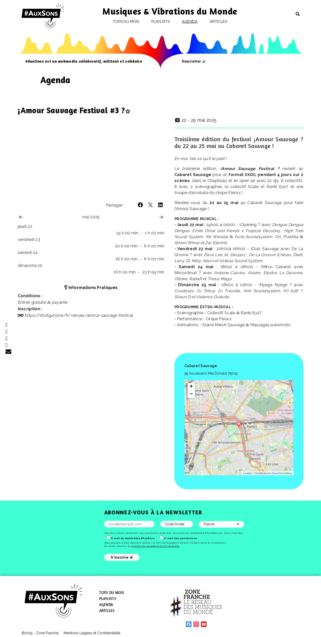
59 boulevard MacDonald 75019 (211, 373)
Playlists (160, 21)
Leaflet (247, 473)
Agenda (189, 21)
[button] (140, 205)
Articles (218, 21)
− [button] (191, 394)
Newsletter (191, 61)
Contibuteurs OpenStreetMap (273, 473)
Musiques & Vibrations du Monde (169, 11)
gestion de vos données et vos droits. (155, 546)
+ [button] (191, 387)
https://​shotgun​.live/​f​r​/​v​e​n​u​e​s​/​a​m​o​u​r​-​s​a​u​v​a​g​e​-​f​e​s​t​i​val (79, 315)
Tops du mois (126, 21)
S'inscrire (122, 557)
